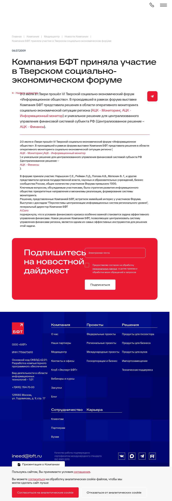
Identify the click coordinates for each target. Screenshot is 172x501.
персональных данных (104, 268)
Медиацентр (59, 352)
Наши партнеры (61, 343)
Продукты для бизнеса (136, 343)
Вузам (55, 437)
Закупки (56, 387)
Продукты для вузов (134, 352)
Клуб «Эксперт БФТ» (64, 370)
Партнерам (58, 428)
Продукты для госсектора (138, 334)
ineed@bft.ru (27, 456)
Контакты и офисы (62, 361)
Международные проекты (103, 352)
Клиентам (57, 419)
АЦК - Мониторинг (106, 110)
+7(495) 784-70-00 (23, 387)
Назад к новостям (27, 93)
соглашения (82, 472)
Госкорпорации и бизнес (102, 361)
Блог (54, 396)
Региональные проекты (101, 343)
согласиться (36, 479)
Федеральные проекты (101, 334)
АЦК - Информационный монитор (64, 153)
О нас (54, 334)
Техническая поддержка (137, 370)
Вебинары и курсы (62, 378)
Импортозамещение (135, 361)
